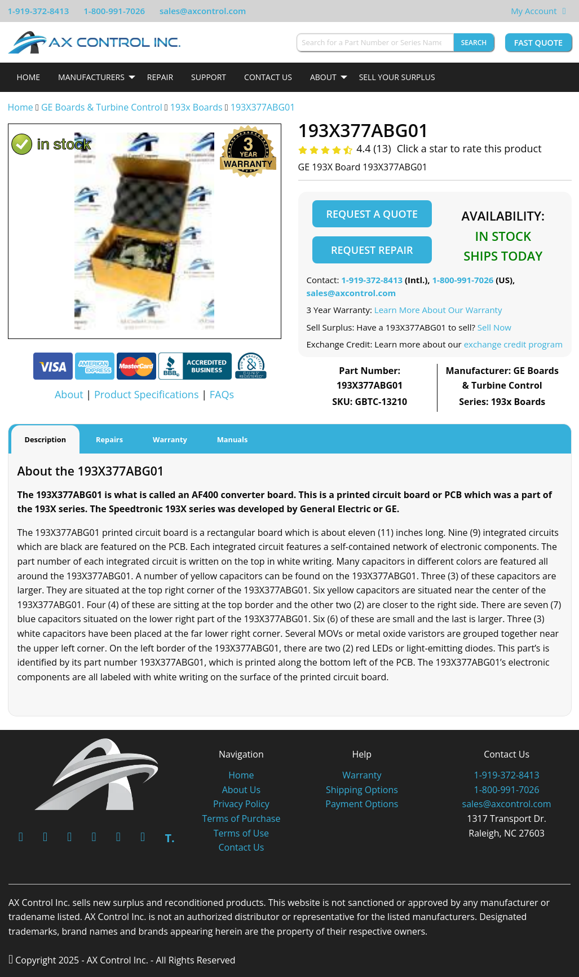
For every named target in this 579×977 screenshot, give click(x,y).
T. (169, 838)
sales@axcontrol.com (203, 10)
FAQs (222, 394)
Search (474, 42)
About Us (241, 790)
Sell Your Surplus (397, 77)
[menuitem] (29, 77)
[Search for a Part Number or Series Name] (375, 42)
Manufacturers (91, 77)
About (323, 77)
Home (29, 77)
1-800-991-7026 (114, 10)
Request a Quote (372, 214)
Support (208, 77)
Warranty (361, 775)
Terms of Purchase (241, 818)
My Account (534, 10)
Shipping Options (362, 790)
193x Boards (196, 107)
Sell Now (494, 327)
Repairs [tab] (109, 439)
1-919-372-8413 (38, 10)
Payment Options (361, 804)
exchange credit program (513, 344)
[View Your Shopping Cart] (564, 10)
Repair (160, 77)
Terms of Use (241, 833)
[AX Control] (96, 773)
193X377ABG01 (263, 107)
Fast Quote (538, 42)
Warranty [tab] (170, 439)
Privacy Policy (241, 804)
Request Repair (372, 250)
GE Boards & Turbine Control (103, 107)
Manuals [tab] (232, 439)
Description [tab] (46, 439)
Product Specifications (146, 394)
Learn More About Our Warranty (438, 309)
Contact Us (268, 77)
